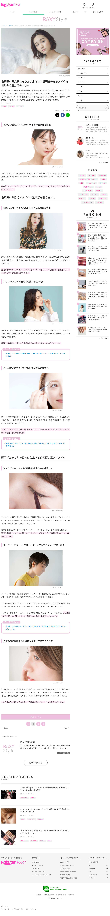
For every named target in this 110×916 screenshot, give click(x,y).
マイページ (35, 868)
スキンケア (81, 69)
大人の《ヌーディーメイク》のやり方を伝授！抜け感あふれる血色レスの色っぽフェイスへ (36, 627)
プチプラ (99, 191)
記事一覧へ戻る (35, 762)
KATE (49, 840)
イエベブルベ (83, 195)
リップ (99, 187)
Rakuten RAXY (10, 5)
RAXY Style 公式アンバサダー (88, 179)
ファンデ (92, 198)
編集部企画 (102, 175)
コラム (80, 96)
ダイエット (102, 198)
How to (4, 106)
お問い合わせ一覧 (17, 909)
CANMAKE (40, 819)
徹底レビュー (24, 840)
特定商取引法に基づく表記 (68, 878)
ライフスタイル (87, 202)
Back (5, 728)
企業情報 (38, 895)
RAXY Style (33, 12)
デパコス (81, 198)
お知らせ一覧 (64, 862)
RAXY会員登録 (93, 862)
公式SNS (76, 12)
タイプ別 (99, 202)
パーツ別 (12, 106)
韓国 (81, 183)
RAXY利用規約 (65, 875)
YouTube (91, 878)
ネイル (80, 91)
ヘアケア (81, 87)
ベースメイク (82, 73)
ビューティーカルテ (38, 871)
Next (66, 728)
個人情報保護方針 (49, 895)
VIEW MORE (104, 163)
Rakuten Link (93, 875)
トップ (12, 12)
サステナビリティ (31, 909)
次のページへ (36, 717)
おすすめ (91, 175)
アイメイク (9, 103)
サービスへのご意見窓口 (68, 871)
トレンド (102, 183)
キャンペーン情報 (55, 12)
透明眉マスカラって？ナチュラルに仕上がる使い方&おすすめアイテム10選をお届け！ (35, 354)
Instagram (92, 868)
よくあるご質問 (98, 12)
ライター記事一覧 (63, 753)
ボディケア (81, 82)
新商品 (32, 797)
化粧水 (104, 195)
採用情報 (71, 895)
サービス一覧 (5, 909)
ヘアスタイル (87, 191)
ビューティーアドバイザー (40, 875)
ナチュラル (20, 106)
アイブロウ (33, 840)
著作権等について (61, 895)
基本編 (103, 179)
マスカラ (42, 840)
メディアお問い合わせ (67, 865)
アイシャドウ (24, 797)
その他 (80, 100)
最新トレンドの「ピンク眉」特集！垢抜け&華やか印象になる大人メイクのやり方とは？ (35, 444)
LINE (90, 871)
